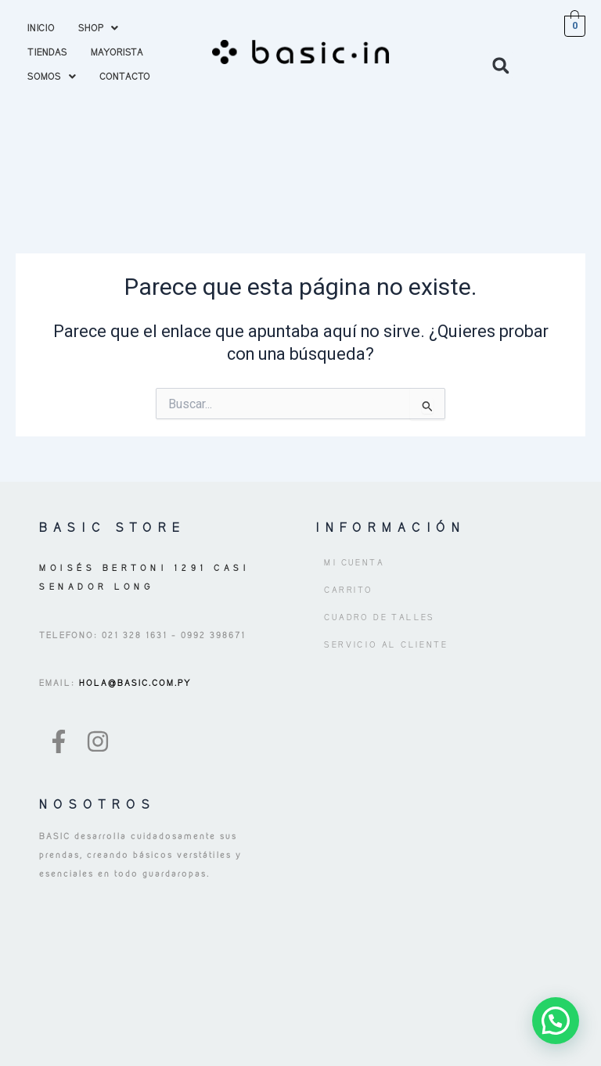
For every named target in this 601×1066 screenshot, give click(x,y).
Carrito (348, 589)
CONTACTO (124, 76)
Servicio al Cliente (386, 644)
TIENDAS (47, 52)
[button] (98, 28)
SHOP (98, 28)
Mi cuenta (354, 562)
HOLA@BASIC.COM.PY (133, 682)
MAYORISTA (117, 52)
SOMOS (51, 76)
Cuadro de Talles (379, 617)
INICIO (41, 28)
